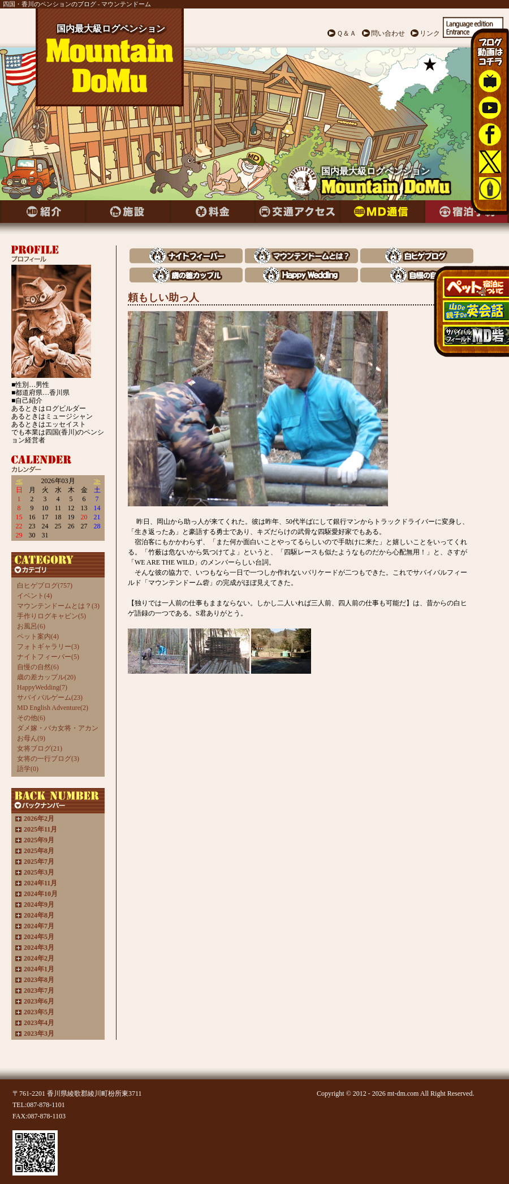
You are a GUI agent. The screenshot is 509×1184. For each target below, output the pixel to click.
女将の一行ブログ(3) (48, 759)
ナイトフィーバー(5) (48, 657)
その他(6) (31, 718)
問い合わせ (388, 33)
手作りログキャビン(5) (51, 616)
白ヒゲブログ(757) (44, 585)
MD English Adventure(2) (52, 708)
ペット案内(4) (38, 636)
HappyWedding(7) (42, 687)
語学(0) (27, 769)
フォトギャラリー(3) (48, 647)
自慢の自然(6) (38, 667)
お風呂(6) (31, 626)
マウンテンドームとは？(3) (58, 606)
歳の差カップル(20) (46, 677)
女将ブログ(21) (39, 748)
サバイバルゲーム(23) (50, 697)
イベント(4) (34, 596)
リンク (430, 33)
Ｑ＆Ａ (346, 33)
